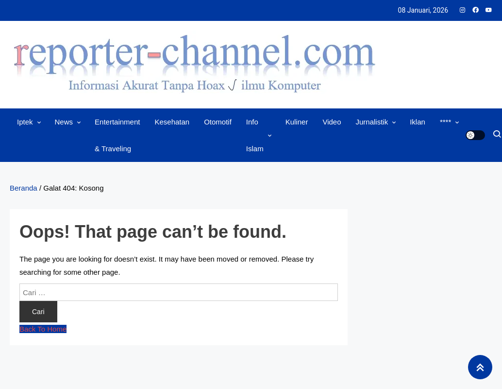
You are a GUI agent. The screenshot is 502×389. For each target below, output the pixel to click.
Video (331, 122)
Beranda (23, 188)
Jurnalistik (372, 122)
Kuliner (296, 122)
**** (445, 122)
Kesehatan (171, 122)
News (64, 122)
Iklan (417, 122)
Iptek (25, 122)
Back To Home (43, 329)
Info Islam (255, 135)
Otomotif (218, 122)
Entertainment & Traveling (117, 135)
